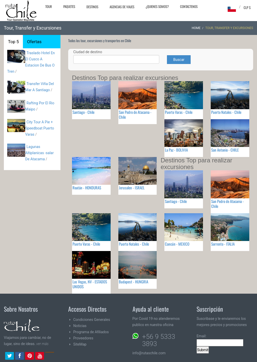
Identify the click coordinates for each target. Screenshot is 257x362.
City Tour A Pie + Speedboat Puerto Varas (39, 128)
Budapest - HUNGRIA (133, 281)
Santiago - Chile (83, 112)
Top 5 (13, 41)
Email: (220, 340)
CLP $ (247, 7)
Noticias (80, 326)
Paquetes (69, 6)
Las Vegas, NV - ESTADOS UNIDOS (90, 284)
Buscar (178, 60)
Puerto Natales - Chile (226, 112)
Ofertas (34, 41)
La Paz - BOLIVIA (176, 150)
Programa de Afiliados (91, 332)
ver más (42, 344)
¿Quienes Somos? (157, 6)
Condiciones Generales (91, 320)
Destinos (92, 6)
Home (196, 28)
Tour (48, 6)
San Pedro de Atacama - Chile (135, 114)
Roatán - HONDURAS (87, 187)
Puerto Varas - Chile (178, 112)
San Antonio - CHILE (225, 150)
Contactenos (189, 6)
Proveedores (83, 338)
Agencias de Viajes (122, 6)
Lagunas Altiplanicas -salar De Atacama (39, 153)
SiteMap (79, 344)
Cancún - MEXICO (177, 244)
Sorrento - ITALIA (223, 244)
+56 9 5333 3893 (158, 340)
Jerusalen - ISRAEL (132, 187)
